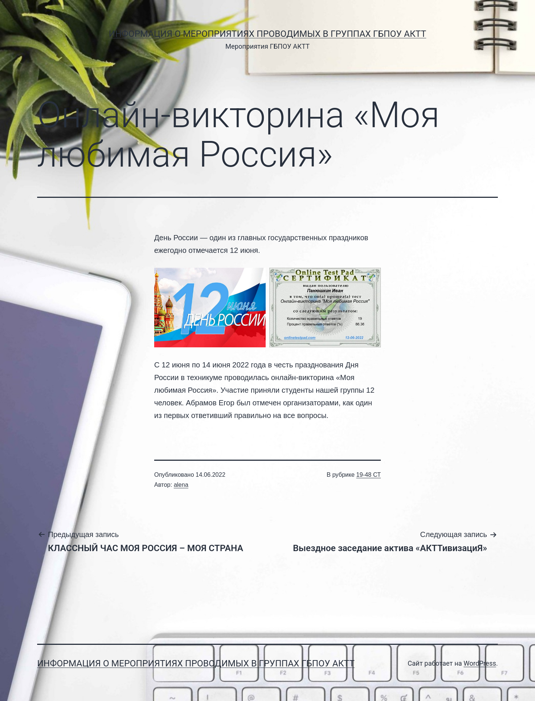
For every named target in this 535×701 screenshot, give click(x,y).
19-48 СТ (368, 475)
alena (181, 485)
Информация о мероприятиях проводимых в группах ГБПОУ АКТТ (267, 34)
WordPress (480, 663)
